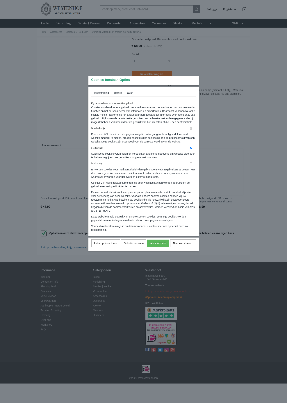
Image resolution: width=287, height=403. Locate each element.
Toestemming (101, 100)
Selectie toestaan (134, 250)
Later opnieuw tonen (105, 250)
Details (118, 100)
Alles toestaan (158, 250)
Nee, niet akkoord (183, 250)
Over (130, 100)
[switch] (191, 136)
